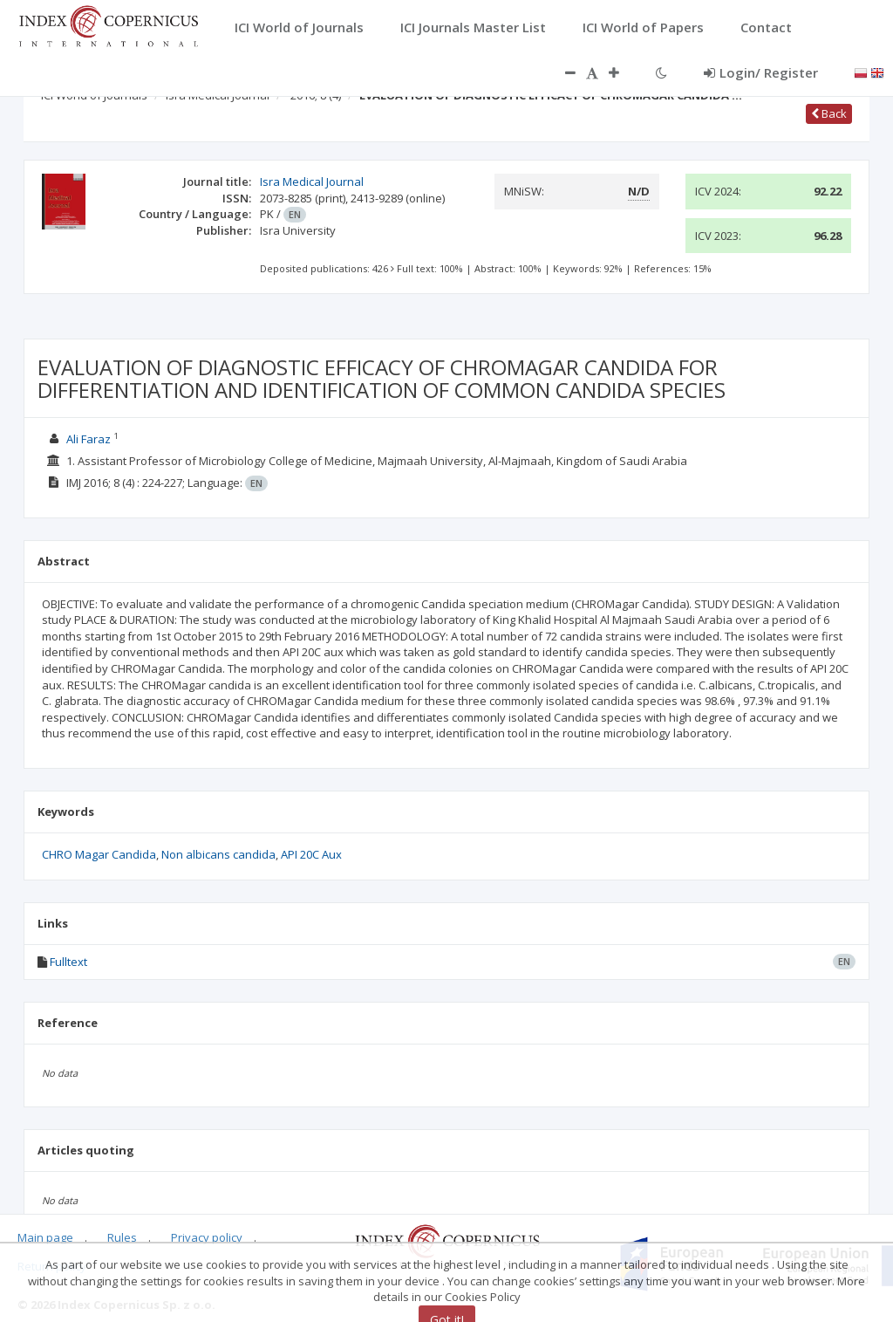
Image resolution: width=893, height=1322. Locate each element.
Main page (45, 1237)
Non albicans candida (218, 854)
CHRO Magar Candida (99, 854)
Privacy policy (206, 1237)
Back (829, 113)
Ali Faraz (88, 439)
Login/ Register (761, 72)
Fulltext (68, 961)
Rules (122, 1237)
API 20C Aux (311, 854)
